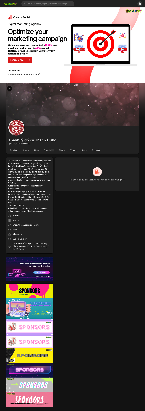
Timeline (13, 150)
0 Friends (16, 216)
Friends (49, 150)
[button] (47, 3)
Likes (36, 150)
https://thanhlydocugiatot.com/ (26, 225)
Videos (73, 150)
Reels (84, 150)
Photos (62, 150)
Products (96, 150)
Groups (26, 150)
